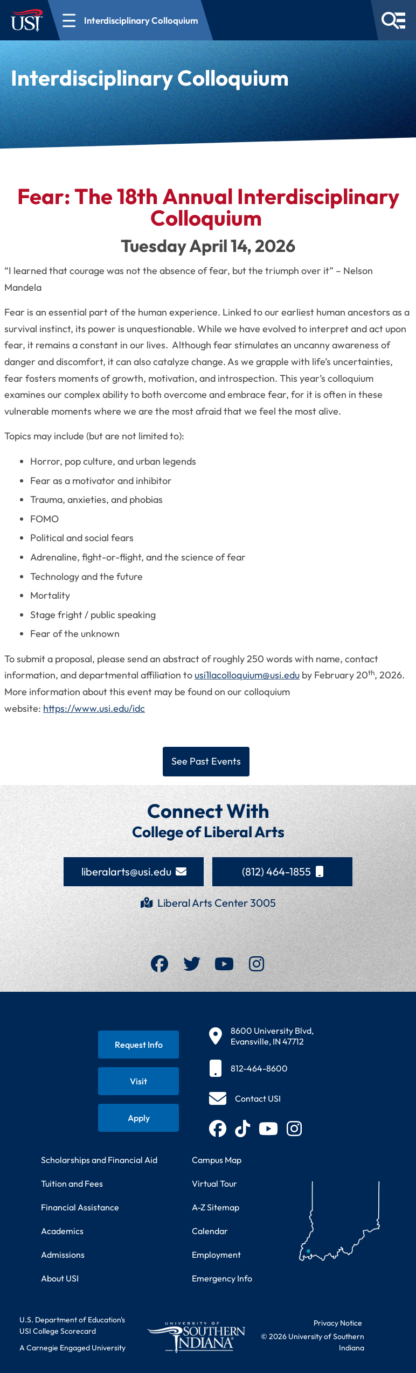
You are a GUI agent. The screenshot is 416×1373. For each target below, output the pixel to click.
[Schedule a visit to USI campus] (138, 1081)
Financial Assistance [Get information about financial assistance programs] (80, 1207)
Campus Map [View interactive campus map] (216, 1159)
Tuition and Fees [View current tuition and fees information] (72, 1183)
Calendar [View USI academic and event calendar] (210, 1230)
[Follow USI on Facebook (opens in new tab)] (218, 1128)
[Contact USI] (245, 1098)
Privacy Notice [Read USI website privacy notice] (338, 1323)
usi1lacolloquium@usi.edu (247, 675)
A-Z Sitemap (215, 1207)
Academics (62, 1230)
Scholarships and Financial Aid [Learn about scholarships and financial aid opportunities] (99, 1159)
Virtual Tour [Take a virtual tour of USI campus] (214, 1183)
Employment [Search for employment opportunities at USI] (216, 1254)
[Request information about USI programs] (138, 1045)
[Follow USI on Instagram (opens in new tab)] (294, 1128)
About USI (60, 1278)
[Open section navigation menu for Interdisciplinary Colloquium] (130, 20)
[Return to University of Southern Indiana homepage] (196, 1337)
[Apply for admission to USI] (138, 1118)
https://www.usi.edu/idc (94, 708)
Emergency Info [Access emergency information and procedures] (222, 1278)
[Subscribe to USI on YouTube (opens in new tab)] (268, 1128)
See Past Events (206, 761)
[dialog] (383, 1340)
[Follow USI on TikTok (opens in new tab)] (242, 1128)
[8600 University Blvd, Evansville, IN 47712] (261, 1036)
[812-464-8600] (261, 1068)
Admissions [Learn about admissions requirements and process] (63, 1254)
